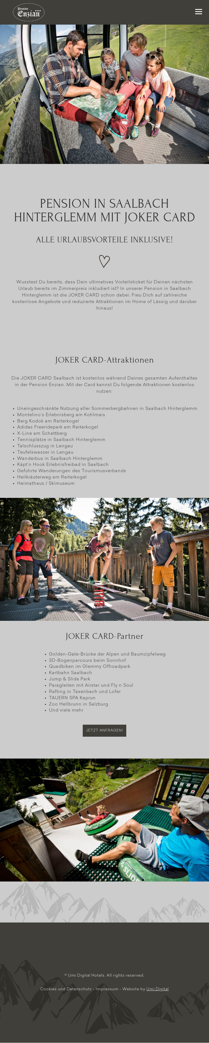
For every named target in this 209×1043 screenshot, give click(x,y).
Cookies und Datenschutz (66, 989)
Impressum (107, 989)
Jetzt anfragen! (104, 730)
